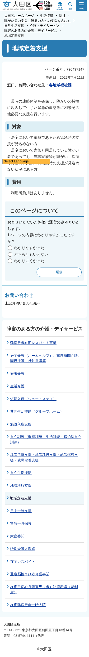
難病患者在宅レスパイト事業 (33, 343)
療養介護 (17, 373)
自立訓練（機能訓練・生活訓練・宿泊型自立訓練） (45, 439)
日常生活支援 (14, 25)
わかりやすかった (29, 248)
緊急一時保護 (21, 523)
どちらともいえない (31, 254)
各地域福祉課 (60, 85)
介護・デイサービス (45, 25)
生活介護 (17, 386)
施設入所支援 (21, 424)
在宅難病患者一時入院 (28, 605)
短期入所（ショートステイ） (33, 399)
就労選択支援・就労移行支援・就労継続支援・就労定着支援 (44, 457)
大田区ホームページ (19, 16)
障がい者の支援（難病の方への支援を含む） (37, 20)
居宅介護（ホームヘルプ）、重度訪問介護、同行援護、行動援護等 (45, 358)
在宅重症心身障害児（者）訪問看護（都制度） (44, 589)
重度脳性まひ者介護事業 (29, 574)
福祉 (62, 16)
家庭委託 (17, 536)
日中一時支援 (21, 511)
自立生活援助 (21, 473)
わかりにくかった (29, 261)
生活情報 (46, 16)
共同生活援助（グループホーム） (37, 411)
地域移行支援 (21, 485)
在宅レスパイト (22, 561)
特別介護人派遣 (22, 549)
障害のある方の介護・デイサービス (30, 30)
